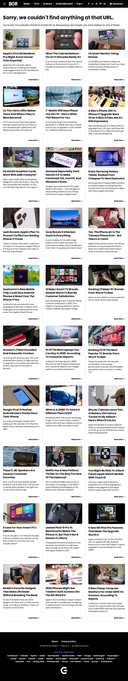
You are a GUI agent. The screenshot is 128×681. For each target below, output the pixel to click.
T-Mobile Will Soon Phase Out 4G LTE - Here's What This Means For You (62, 114)
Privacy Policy (68, 641)
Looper (41, 659)
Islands (22, 659)
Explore (34, 656)
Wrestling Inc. (107, 662)
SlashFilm (111, 659)
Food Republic (53, 656)
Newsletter (116, 4)
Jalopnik (31, 659)
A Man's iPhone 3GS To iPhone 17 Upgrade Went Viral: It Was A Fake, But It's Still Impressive (105, 116)
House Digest (112, 656)
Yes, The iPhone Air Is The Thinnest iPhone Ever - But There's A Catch (104, 235)
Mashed (49, 659)
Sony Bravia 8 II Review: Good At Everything (61, 233)
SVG (28, 662)
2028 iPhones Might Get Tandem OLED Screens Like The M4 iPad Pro (63, 592)
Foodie (42, 656)
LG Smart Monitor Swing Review (103, 55)
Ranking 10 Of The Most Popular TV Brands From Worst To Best (103, 353)
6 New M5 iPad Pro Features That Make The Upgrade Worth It (105, 531)
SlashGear (19, 662)
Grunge (87, 656)
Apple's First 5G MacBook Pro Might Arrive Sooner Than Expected (19, 57)
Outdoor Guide (87, 659)
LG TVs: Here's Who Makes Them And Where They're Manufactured (19, 114)
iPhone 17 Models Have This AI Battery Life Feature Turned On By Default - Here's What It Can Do (105, 415)
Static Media (51, 646)
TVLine (86, 662)
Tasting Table (38, 662)
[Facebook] (89, 4)
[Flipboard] (101, 4)
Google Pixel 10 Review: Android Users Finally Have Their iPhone (20, 413)
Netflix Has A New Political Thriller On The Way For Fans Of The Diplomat (64, 474)
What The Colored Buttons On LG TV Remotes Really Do (63, 55)
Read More (33, 80)
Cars (79, 3)
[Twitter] (93, 4)
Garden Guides (68, 656)
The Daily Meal (53, 662)
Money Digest (61, 659)
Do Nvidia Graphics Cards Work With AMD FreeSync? (19, 173)
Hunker (13, 659)
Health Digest (99, 656)
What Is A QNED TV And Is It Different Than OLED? (63, 411)
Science (47, 3)
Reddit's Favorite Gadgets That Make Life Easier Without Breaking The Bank (20, 592)
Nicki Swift (74, 659)
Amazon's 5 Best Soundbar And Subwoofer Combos (20, 351)
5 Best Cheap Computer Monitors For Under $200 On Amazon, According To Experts (106, 593)
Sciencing (100, 659)
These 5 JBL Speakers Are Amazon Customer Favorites (19, 474)
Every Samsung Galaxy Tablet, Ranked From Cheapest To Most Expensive (106, 175)
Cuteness (24, 656)
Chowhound (12, 656)
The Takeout (75, 662)
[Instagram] (97, 4)
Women (95, 662)
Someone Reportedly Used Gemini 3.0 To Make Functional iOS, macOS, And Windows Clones (63, 176)
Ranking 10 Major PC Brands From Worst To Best (106, 291)
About (55, 641)
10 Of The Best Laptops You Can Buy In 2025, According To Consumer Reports (63, 353)
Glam (79, 656)
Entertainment (64, 3)
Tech (36, 3)
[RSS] (105, 4)
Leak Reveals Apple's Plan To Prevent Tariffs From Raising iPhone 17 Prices (21, 235)
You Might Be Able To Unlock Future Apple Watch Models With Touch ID (106, 474)
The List (65, 662)
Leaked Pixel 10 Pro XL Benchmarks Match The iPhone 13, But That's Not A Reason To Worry (62, 533)
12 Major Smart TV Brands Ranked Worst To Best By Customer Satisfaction (62, 293)
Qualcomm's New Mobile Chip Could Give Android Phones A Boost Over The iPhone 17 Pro (18, 294)
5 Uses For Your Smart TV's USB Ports (19, 529)
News (27, 3)
